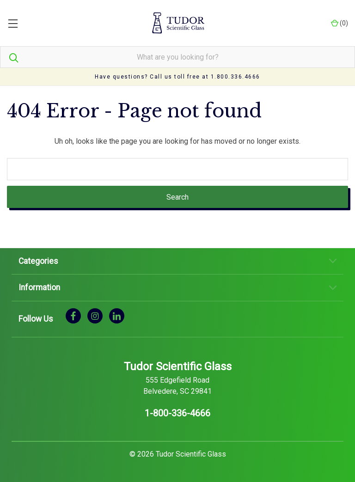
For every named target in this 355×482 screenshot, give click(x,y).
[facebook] (73, 315)
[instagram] (95, 315)
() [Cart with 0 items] (339, 23)
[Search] (9, 57)
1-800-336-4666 (177, 413)
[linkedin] (117, 315)
